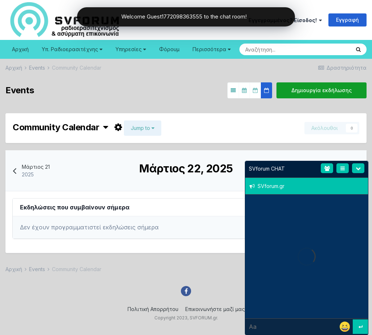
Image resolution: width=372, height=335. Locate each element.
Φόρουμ (169, 49)
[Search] (272, 49)
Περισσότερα (212, 49)
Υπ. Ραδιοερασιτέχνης (72, 49)
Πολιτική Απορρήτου (153, 309)
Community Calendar (60, 127)
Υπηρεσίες (131, 49)
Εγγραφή (347, 20)
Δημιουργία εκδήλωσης (321, 90)
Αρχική (20, 49)
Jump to (142, 128)
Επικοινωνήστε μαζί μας (215, 309)
